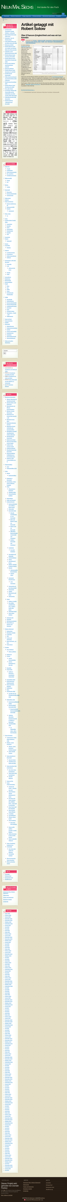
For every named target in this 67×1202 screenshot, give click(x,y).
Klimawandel (8, 280)
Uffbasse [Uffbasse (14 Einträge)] (13, 153)
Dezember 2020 (8, 981)
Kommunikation (8, 282)
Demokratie (49, 40)
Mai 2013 (7, 1129)
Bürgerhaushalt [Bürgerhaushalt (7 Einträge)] (7, 121)
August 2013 (8, 1124)
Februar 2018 (8, 1035)
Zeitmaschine (12, 596)
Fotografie (9, 264)
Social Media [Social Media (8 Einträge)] (7, 146)
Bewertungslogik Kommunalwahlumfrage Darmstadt (15, 710)
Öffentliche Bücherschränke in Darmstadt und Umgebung (14, 535)
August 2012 (8, 1145)
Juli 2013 (7, 1126)
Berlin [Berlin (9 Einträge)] (15, 115)
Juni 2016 (7, 1067)
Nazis (8, 309)
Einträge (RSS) (28, 1199)
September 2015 (9, 1082)
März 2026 (7, 913)
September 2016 (9, 1062)
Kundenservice (10, 333)
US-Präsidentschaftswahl (57, 76)
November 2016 (8, 1058)
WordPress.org (8, 879)
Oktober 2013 (8, 1121)
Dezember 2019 (8, 999)
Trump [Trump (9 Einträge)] (5, 153)
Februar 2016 (8, 1074)
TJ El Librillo (9, 846)
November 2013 (8, 1119)
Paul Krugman (39, 92)
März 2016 (7, 1072)
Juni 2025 (7, 927)
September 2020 (9, 986)
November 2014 (8, 1099)
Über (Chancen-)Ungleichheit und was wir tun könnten (41, 36)
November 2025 (8, 920)
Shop (8, 689)
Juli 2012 (7, 1146)
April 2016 (7, 1070)
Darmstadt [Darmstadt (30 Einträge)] (10, 127)
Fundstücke (11, 547)
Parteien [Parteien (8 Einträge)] (5, 142)
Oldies (8, 289)
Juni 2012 (7, 1148)
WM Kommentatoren (11, 621)
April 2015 (7, 1090)
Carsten (35, 40)
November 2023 (8, 954)
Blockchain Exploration (10, 397)
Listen (6, 471)
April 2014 (7, 1111)
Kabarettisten (10, 498)
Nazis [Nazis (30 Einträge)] (7, 141)
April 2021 (7, 974)
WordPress (42, 1198)
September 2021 (9, 969)
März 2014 (7, 1112)
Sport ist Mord (8, 319)
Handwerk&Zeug (12, 557)
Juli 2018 (7, 1028)
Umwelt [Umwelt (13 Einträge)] (6, 155)
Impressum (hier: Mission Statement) (31, 1182)
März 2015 (7, 1092)
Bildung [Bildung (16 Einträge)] (7, 117)
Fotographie (9, 669)
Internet (7, 250)
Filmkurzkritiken (8, 464)
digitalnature (32, 1198)
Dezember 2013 (8, 1118)
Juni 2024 (7, 944)
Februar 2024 (8, 950)
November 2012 (8, 1139)
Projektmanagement (11, 175)
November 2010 (8, 1165)
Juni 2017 (7, 1047)
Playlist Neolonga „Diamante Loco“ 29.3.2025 (9, 102)
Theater (8, 272)
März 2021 (7, 976)
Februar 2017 (8, 1053)
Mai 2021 (7, 972)
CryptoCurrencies (11, 252)
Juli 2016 (7, 1065)
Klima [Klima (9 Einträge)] (7, 136)
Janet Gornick (33, 92)
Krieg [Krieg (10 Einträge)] (11, 136)
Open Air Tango (12, 760)
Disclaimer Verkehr (11, 632)
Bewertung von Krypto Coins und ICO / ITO (11, 416)
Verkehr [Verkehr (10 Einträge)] (6, 156)
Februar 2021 (8, 977)
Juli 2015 (7, 1085)
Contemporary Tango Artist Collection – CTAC (11, 739)
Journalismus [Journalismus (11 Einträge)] (11, 135)
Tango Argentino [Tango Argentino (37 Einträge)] (10, 149)
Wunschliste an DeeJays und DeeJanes (10, 624)
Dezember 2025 (8, 918)
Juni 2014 (7, 1107)
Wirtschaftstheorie (57, 42)
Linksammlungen (11, 501)
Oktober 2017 (8, 1041)
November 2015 (8, 1079)
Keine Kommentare (30, 43)
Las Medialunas (12, 815)
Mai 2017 (7, 1048)
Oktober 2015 (8, 1080)
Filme (8, 486)
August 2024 (8, 942)
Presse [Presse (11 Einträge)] (11, 144)
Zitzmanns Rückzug (9, 68)
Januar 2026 (8, 917)
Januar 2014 (8, 1116)
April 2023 (7, 960)
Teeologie (9, 619)
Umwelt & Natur (10, 311)
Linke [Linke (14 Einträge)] (8, 138)
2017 (8, 466)
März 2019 (7, 1014)
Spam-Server (10, 644)
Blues (8, 286)
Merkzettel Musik (12, 611)
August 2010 (8, 1168)
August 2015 (8, 1084)
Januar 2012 (8, 1156)
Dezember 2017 (8, 1038)
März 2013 (7, 1133)
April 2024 (7, 947)
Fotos (6, 218)
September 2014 (9, 1102)
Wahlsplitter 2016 (11, 699)
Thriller (8, 187)
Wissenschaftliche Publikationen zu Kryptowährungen (11, 455)
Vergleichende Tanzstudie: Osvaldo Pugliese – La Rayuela (10, 31)
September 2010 (9, 1166)
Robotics (9, 247)
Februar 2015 (8, 1094)
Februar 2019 (8, 1016)
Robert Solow (44, 92)
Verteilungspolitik (56, 92)
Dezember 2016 (8, 1057)
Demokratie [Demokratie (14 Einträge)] (7, 129)
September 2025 (9, 923)
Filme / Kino (7, 213)
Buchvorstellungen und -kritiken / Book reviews (13, 505)
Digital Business (10, 326)
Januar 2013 (8, 1136)
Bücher (6, 185)
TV (7, 215)
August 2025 (8, 925)
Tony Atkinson (49, 92)
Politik (42, 42)
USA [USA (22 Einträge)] (14, 155)
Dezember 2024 (8, 937)
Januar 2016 (8, 1075)
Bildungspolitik (41, 40)
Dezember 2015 (8, 1077)
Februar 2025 (8, 933)
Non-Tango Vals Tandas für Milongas (12, 850)
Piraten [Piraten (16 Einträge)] (13, 143)
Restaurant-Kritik (10, 207)
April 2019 (7, 1013)
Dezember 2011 (8, 1158)
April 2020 (7, 993)
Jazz (8, 287)
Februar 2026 (8, 915)
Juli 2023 (7, 957)
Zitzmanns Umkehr (9, 44)
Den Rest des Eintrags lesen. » (28, 90)
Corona (8, 656)
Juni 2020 (7, 989)
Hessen (6, 238)
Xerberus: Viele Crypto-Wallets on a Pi (11, 460)
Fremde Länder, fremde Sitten (33, 42)
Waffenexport (10, 316)
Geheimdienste (10, 301)
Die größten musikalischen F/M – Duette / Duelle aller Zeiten (12, 606)
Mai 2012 (7, 1150)
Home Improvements (11, 172)
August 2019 (8, 1006)
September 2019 (9, 1004)
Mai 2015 (7, 1089)
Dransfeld (9, 668)
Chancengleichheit (27, 92)
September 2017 (9, 1043)
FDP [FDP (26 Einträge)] (9, 131)
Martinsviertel (10, 195)
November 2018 (8, 1021)
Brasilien (9, 226)
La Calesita (11, 813)
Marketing (9, 334)
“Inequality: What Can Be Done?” (33, 84)
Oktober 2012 (8, 1141)
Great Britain (10, 229)
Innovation (7, 245)
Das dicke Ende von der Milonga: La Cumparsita (11, 381)
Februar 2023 (8, 962)
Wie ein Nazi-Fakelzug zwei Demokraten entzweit (10, 65)
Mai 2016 (7, 1069)
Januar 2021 (8, 979)
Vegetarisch (11, 211)
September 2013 (9, 1123)
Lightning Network (11, 448)
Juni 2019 (7, 1009)
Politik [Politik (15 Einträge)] (6, 144)
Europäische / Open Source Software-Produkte (11, 483)
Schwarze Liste (10, 617)
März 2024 (7, 949)
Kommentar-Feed (9, 877)
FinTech (8, 329)
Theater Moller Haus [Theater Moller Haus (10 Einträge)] (11, 152)
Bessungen (9, 192)
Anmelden (7, 874)
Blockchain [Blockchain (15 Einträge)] (12, 119)
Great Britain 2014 (11, 679)
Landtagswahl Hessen (12, 306)
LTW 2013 (9, 307)
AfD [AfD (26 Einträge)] (6, 114)
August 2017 (8, 1045)
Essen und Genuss (9, 201)
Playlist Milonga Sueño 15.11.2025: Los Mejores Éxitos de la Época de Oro (10, 48)
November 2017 (8, 1040)
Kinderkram (7, 278)
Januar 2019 (8, 1018)
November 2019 (8, 1001)
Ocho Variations (12, 820)
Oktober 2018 (8, 1023)
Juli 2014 (7, 1106)
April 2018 (7, 1031)
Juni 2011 (7, 1163)
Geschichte (7, 237)
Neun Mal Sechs (17, 7)
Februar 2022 (8, 967)
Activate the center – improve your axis (12, 788)
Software (9, 257)
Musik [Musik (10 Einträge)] (14, 139)
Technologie (11, 589)
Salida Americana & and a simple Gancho (12, 835)
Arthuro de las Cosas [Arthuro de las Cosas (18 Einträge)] (10, 115)
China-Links (11, 509)
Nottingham (9, 688)
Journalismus (8, 277)
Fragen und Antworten (8, 897)
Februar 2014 (8, 1114)
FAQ (8, 636)
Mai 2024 (7, 945)
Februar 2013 (8, 1134)
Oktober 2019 (8, 1003)
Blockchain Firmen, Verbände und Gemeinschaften (11, 428)
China (8, 227)
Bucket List (9, 654)
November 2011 (8, 1160)
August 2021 (8, 971)
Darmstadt (7, 190)
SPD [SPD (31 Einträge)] (14, 146)
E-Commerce (10, 254)
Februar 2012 (8, 1155)
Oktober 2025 (8, 922)
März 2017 (7, 1052)
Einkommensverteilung (58, 40)
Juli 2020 (7, 987)
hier (4, 1190)
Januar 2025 (8, 935)
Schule (8, 180)
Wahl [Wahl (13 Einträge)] (11, 156)
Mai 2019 (7, 1011)
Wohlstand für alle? (25, 46)
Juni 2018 (7, 1030)
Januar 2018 (8, 1036)
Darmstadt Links (12, 510)
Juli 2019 (7, 1008)
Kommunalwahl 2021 (11, 193)
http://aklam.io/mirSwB (6, 1195)
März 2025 (7, 932)
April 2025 (7, 930)
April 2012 (7, 1151)
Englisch (7, 200)
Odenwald (9, 241)
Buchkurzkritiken (12, 475)
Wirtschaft (50, 42)
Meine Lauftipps (12, 651)
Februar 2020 (8, 996)
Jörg (6, 384)
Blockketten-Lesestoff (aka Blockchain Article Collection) (12, 433)
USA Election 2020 (11, 691)
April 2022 (7, 964)
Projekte (7, 647)
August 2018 (8, 1026)
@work (8, 168)
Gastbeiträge (10, 170)
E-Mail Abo (9, 634)
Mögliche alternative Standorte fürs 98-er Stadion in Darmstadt (13, 719)
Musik (6, 283)
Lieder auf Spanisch (11, 500)
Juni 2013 (7, 1128)
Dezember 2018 (8, 1020)
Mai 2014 (7, 1109)
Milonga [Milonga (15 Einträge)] (7, 139)
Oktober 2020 (8, 984)
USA (46, 42)
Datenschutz (8, 198)
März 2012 (7, 1153)
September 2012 (9, 1143)
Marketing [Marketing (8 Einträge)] (14, 137)
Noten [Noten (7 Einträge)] (15, 141)
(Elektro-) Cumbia (12, 601)
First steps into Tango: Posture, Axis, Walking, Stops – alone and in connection (13, 802)
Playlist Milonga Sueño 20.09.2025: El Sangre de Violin (10, 60)
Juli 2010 (7, 1170)
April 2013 (7, 1131)
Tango (8, 291)
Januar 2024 (8, 952)
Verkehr (7, 322)
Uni (7, 182)
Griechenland (10, 231)
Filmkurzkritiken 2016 (12, 468)
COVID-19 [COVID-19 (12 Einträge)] (12, 126)
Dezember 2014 (8, 1097)
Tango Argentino (8, 320)
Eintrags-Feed (8, 876)
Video (8, 274)
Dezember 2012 (8, 1138)
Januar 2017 (8, 1055)
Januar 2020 (8, 998)
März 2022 (7, 966)
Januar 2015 (8, 1096)
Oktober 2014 (8, 1101)
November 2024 (8, 939)
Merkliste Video (12, 492)
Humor (6, 243)
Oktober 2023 (8, 955)
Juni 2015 (7, 1087)
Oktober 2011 (8, 1161)
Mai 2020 (7, 991)
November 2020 (8, 982)
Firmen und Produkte (11, 331)
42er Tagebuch (10, 649)
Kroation (9, 232)
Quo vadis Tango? (9, 88)
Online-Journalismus (11, 256)
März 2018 (7, 1033)
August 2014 (8, 1104)
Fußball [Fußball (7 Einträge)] (15, 130)
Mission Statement (9, 629)
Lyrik (8, 266)
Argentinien (9, 224)
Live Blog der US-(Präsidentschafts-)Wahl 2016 (14, 695)
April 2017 (7, 1050)
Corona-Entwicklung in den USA (12, 663)
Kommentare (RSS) (37, 1199)
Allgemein (7, 166)
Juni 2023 (7, 959)
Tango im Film (10, 781)
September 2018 (9, 1025)
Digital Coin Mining (11, 439)
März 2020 (7, 994)
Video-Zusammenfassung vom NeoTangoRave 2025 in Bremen (11, 78)
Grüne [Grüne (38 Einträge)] (7, 133)
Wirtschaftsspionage (11, 336)
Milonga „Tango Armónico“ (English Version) (12, 748)
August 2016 (8, 1063)
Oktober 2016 (8, 1060)
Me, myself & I (10, 173)
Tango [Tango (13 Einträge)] (6, 148)
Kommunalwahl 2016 (11, 302)
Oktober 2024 (8, 940)
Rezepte (8, 208)
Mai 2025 (7, 928)
